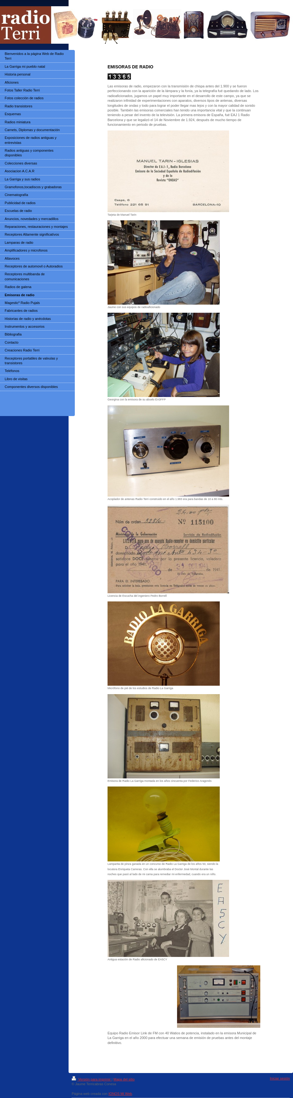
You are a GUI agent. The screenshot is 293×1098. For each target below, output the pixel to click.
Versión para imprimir (92, 1079)
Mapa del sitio (124, 1079)
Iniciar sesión (280, 1078)
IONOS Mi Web (120, 1094)
